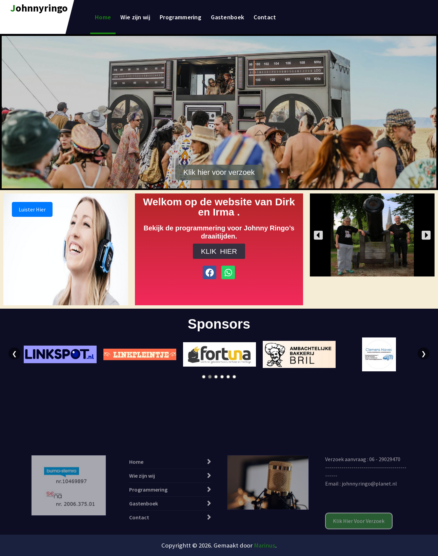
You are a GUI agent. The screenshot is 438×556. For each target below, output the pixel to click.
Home (103, 17)
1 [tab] (204, 377)
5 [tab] (228, 377)
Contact (265, 17)
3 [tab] (216, 377)
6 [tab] (234, 377)
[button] (318, 235)
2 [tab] (210, 377)
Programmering (180, 17)
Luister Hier (32, 209)
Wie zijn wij (135, 17)
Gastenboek (227, 17)
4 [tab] (222, 377)
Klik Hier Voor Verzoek (358, 546)
